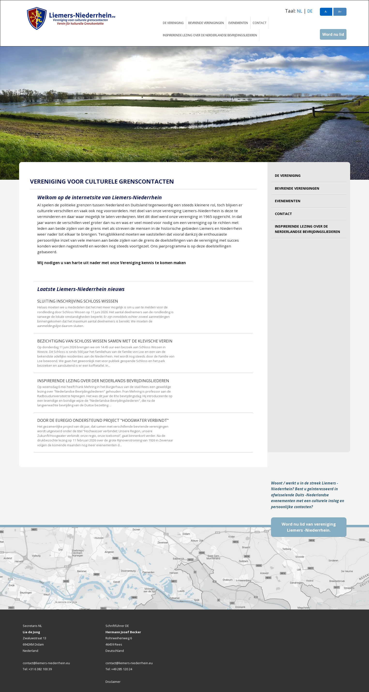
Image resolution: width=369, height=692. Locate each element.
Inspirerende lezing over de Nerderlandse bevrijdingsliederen (210, 35)
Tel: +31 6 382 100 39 (37, 669)
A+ (340, 11)
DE (310, 11)
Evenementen (238, 23)
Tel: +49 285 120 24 (118, 669)
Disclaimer (112, 681)
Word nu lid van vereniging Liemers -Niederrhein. (309, 527)
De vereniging (173, 23)
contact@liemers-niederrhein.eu (46, 663)
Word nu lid (333, 34)
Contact (259, 23)
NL (299, 11)
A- (326, 11)
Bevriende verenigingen (206, 23)
